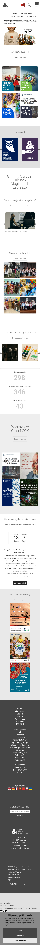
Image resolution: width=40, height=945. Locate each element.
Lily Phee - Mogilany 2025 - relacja (16, 232)
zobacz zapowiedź (20, 583)
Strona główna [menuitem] (20, 730)
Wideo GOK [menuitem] (20, 758)
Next (39, 150)
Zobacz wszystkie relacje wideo (20, 206)
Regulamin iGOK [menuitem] (20, 770)
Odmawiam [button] (20, 935)
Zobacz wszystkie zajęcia (20, 338)
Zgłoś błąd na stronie (18, 884)
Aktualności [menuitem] (20, 711)
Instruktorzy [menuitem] (20, 737)
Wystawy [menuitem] (20, 750)
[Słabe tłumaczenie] (4, 911)
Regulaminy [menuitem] (20, 767)
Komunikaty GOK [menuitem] (20, 740)
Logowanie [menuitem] (20, 765)
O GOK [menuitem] (20, 709)
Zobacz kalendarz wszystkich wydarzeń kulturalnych (20, 525)
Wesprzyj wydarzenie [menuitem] (20, 745)
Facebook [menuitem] (20, 735)
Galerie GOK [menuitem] (20, 755)
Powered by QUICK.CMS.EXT (27, 868)
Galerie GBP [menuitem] (20, 760)
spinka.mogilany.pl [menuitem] (20, 742)
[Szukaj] (29, 5)
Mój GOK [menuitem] (20, 724)
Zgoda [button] (20, 930)
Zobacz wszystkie (20, 58)
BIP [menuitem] (20, 732)
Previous (1, 150)
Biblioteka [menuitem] (20, 721)
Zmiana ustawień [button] (20, 940)
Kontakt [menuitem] (20, 772)
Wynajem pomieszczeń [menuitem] (20, 747)
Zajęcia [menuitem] (20, 714)
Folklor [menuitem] (20, 716)
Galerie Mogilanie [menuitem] (20, 752)
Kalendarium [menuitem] (20, 719)
